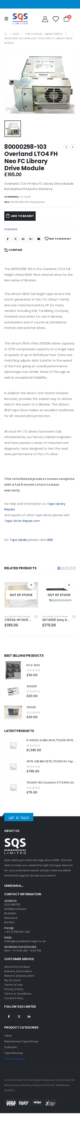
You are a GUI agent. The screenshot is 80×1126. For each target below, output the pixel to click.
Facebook (7, 238)
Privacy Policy (13, 989)
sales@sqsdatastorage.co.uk (25, 941)
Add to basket (22, 216)
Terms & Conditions (18, 994)
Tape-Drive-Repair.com (22, 521)
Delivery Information (18, 971)
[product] (21, 595)
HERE (50, 540)
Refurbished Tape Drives (21, 1041)
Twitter (15, 238)
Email (38, 238)
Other (8, 1036)
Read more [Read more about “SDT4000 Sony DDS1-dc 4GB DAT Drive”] (69, 585)
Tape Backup (13, 1053)
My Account (12, 980)
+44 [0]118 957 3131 (17, 932)
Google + (31, 238)
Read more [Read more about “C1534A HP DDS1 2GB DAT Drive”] (31, 585)
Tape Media (18, 540)
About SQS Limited (17, 967)
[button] (59, 568)
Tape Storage (23, 616)
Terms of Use (13, 985)
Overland (10, 229)
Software (10, 1047)
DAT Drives (10, 616)
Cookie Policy (13, 998)
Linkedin (29, 1016)
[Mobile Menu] (7, 18)
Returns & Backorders (19, 976)
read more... (13, 885)
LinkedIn (23, 238)
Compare (15, 250)
